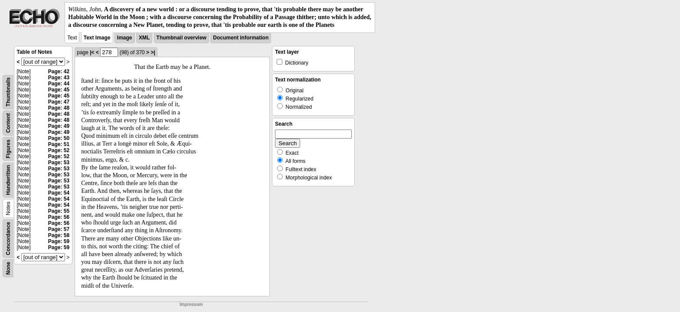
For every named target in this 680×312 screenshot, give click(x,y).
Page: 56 (58, 217)
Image (124, 38)
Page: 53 (58, 162)
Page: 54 (58, 193)
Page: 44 (58, 84)
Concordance (8, 238)
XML (144, 38)
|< (92, 52)
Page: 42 (58, 71)
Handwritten (8, 180)
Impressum (191, 304)
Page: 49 (58, 126)
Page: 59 (58, 241)
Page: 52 (58, 150)
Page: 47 (58, 102)
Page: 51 (58, 144)
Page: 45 (58, 90)
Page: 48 (58, 108)
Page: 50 (58, 138)
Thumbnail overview (181, 38)
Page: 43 (58, 78)
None (8, 268)
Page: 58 (58, 235)
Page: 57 (58, 229)
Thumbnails (8, 91)
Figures (8, 148)
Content (8, 123)
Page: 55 (58, 211)
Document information (240, 38)
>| (152, 52)
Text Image (97, 38)
